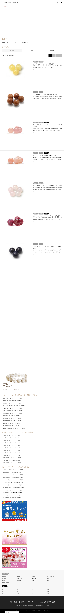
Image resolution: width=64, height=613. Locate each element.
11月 (33, 593)
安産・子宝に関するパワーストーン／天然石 (13, 410)
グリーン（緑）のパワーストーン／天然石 (12, 485)
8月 (48, 591)
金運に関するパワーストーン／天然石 (11, 415)
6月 (17, 591)
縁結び (18, 576)
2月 (17, 589)
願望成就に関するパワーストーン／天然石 (12, 420)
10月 (18, 593)
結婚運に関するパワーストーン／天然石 (12, 403)
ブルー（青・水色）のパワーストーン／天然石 (13, 487)
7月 (33, 591)
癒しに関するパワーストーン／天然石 (11, 425)
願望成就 (19, 580)
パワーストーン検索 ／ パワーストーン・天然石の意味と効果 (32, 602)
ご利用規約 (47, 605)
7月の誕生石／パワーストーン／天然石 (11, 450)
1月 (2, 589)
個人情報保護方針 (40, 605)
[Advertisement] (32, 24)
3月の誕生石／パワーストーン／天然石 (11, 440)
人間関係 (34, 578)
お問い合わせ (31, 605)
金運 (48, 578)
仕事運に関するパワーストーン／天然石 (12, 418)
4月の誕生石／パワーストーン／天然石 (11, 442)
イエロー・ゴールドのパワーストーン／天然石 (13, 482)
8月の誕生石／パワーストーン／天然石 (11, 452)
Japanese (9, 612)
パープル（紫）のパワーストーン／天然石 (12, 490)
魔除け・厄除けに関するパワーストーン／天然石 (14, 428)
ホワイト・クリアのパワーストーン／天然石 (13, 469)
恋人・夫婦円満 (50, 576)
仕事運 (3, 580)
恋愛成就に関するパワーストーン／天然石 (12, 398)
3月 (33, 589)
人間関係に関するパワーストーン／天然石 (12, 413)
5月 (2, 591)
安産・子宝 (19, 578)
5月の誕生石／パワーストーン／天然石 (11, 445)
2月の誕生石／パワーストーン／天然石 (11, 437)
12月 (48, 593)
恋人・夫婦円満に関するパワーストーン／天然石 (14, 405)
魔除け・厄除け (5, 582)
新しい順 (12, 50)
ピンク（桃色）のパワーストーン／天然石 (12, 492)
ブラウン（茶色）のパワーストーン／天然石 (13, 477)
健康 (33, 580)
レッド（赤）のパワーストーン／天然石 (12, 495)
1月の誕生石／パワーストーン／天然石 (11, 435)
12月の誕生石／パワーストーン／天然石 (12, 462)
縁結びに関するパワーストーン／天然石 (12, 400)
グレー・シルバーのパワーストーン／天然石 (13, 474)
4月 (48, 589)
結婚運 (33, 576)
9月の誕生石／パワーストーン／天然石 (11, 455)
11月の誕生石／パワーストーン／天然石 (12, 460)
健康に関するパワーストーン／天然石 (11, 423)
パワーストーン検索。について (20, 605)
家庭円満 (4, 578)
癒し (48, 580)
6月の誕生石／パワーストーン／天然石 (11, 447)
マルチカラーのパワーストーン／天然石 (12, 497)
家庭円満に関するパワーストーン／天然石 (12, 408)
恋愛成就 (4, 576)
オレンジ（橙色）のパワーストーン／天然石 (13, 480)
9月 (2, 593)
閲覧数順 (52, 50)
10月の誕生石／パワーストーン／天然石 (12, 457)
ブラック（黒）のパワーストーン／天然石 (12, 472)
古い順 (31, 50)
